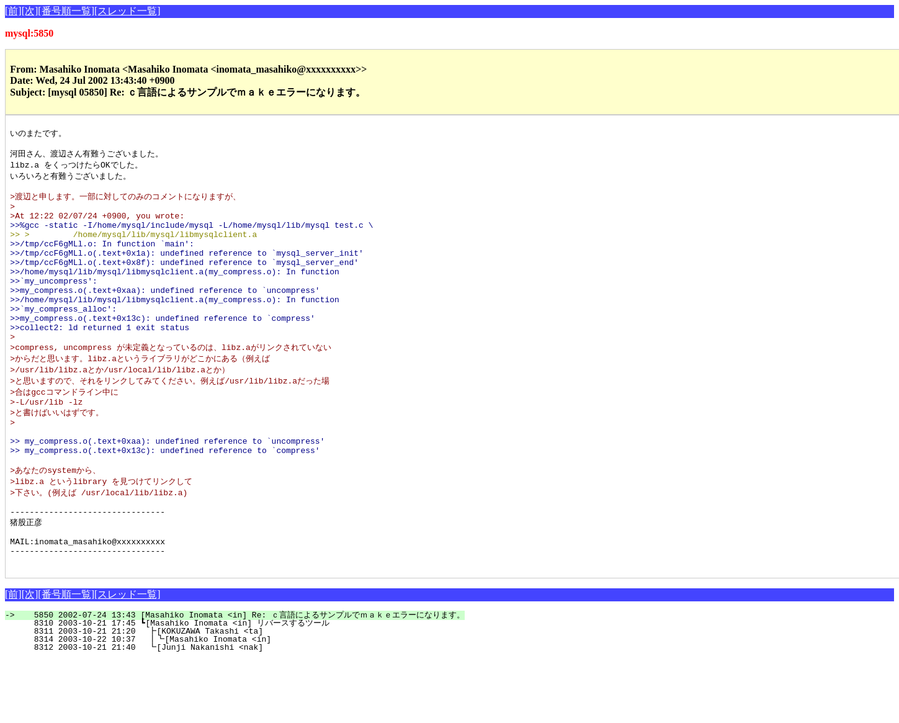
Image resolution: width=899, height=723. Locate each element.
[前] (13, 11)
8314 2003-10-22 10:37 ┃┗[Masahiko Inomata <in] (226, 702)
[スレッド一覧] (127, 11)
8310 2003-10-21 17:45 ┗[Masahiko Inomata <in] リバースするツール (222, 686)
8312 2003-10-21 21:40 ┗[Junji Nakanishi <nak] (229, 710)
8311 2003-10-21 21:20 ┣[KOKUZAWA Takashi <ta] (229, 694)
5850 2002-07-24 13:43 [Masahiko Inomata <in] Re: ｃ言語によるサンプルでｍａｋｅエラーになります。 (242, 678)
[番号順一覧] (66, 11)
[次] (30, 11)
